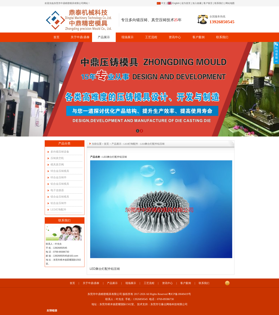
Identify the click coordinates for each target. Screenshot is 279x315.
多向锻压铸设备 (60, 151)
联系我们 (219, 3)
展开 (276, 53)
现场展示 (127, 37)
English (176, 3)
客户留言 (208, 3)
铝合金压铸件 (58, 203)
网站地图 (229, 3)
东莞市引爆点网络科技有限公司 (169, 304)
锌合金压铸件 (58, 177)
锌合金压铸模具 (60, 171)
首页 (56, 37)
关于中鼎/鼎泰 (80, 37)
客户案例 (198, 37)
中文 (163, 3)
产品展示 (104, 37)
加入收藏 (197, 3)
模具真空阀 (57, 164)
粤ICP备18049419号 (179, 294)
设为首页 (186, 3)
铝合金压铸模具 (60, 183)
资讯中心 (175, 37)
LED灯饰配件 (58, 209)
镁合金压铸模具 (60, 196)
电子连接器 (57, 190)
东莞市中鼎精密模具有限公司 (68, 3)
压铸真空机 (57, 158)
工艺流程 (151, 37)
